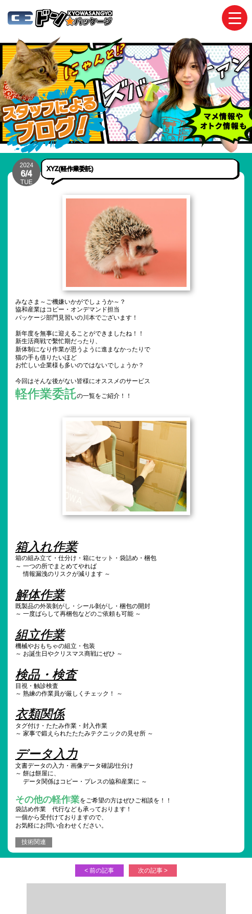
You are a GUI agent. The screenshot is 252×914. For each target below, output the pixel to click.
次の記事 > (153, 870)
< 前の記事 (99, 870)
